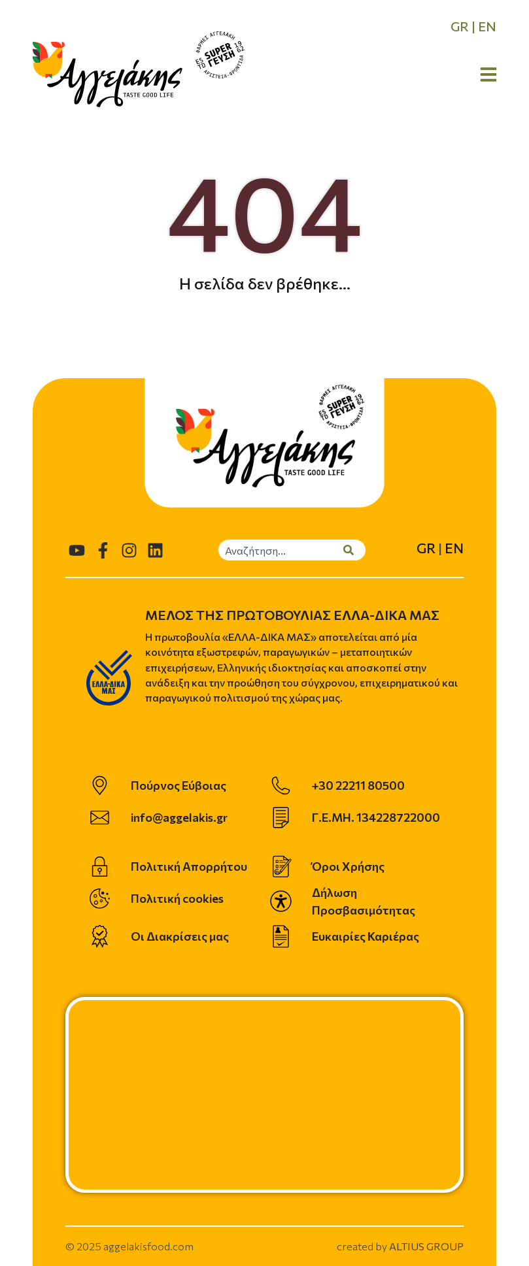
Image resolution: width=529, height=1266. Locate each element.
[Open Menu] (488, 74)
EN (487, 26)
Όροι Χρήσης (348, 866)
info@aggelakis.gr (179, 817)
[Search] (354, 550)
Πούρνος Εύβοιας (178, 785)
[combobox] (280, 550)
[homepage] (107, 74)
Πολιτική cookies (177, 898)
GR (460, 26)
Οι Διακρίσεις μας (180, 936)
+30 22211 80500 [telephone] (358, 785)
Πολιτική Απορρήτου (189, 866)
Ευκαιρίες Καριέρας (365, 936)
